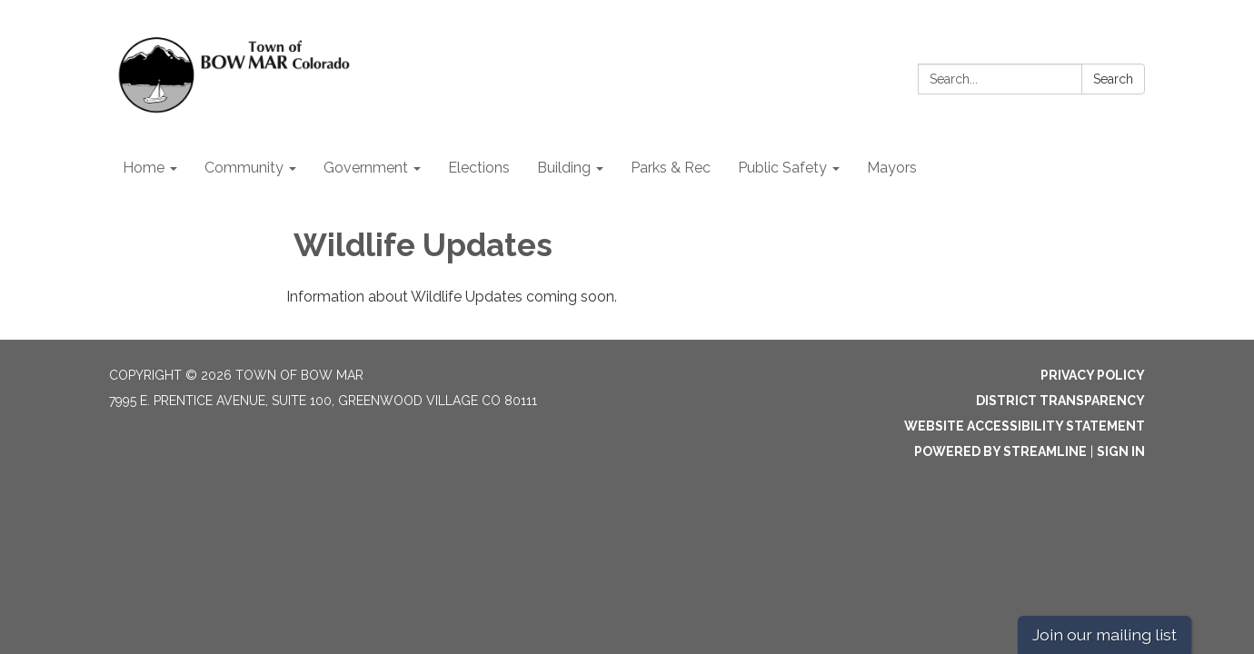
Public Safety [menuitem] (782, 167)
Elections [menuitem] (479, 167)
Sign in (1121, 451)
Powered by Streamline (1000, 451)
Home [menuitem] (143, 167)
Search (1113, 79)
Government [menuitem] (365, 167)
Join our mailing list (1104, 634)
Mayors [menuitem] (892, 167)
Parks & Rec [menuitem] (671, 167)
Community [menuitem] (244, 167)
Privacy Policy (1092, 375)
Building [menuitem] (564, 167)
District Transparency (1060, 400)
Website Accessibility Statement (1024, 426)
